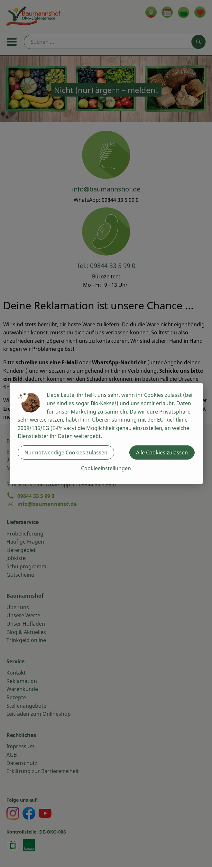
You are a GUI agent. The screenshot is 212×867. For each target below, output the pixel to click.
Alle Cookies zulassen (162, 452)
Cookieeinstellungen (106, 468)
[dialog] (106, 433)
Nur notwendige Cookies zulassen (65, 452)
